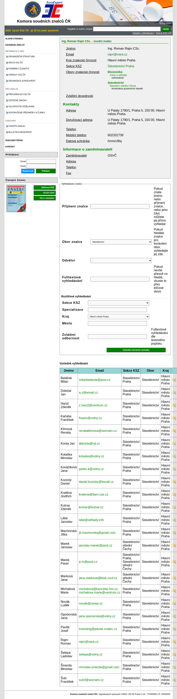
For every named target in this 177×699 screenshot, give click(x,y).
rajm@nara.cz (117, 54)
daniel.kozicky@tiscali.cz (96, 481)
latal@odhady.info (91, 520)
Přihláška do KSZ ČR (19, 94)
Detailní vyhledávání (143, 33)
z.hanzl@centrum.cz (93, 405)
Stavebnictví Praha (121, 66)
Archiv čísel (48, 193)
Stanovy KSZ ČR (16, 75)
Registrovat (27, 171)
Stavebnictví (116, 82)
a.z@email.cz (88, 392)
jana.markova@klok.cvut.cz (98, 578)
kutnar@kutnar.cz (91, 507)
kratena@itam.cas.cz (93, 494)
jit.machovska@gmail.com (97, 532)
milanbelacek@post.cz (94, 379)
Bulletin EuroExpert (20, 132)
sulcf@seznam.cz (91, 680)
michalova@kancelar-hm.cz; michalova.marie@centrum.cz (99, 590)
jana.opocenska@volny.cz (97, 616)
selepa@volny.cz (90, 654)
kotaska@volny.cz (91, 456)
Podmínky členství (18, 69)
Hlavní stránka (14, 39)
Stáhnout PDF (47, 187)
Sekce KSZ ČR (164, 33)
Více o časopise (47, 198)
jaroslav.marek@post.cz (95, 545)
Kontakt (10, 147)
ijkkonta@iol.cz (89, 443)
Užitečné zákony (17, 100)
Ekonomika (115, 72)
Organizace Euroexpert (22, 81)
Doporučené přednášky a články (26, 113)
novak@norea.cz (90, 603)
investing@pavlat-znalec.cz (98, 629)
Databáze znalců (15, 45)
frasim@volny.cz (90, 418)
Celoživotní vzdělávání (21, 106)
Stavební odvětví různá (123, 85)
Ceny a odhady (118, 75)
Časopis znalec (17, 126)
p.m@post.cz (88, 561)
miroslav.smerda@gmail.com (99, 667)
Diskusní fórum (14, 140)
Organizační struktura (21, 56)
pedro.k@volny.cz (91, 469)
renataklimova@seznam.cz (98, 430)
